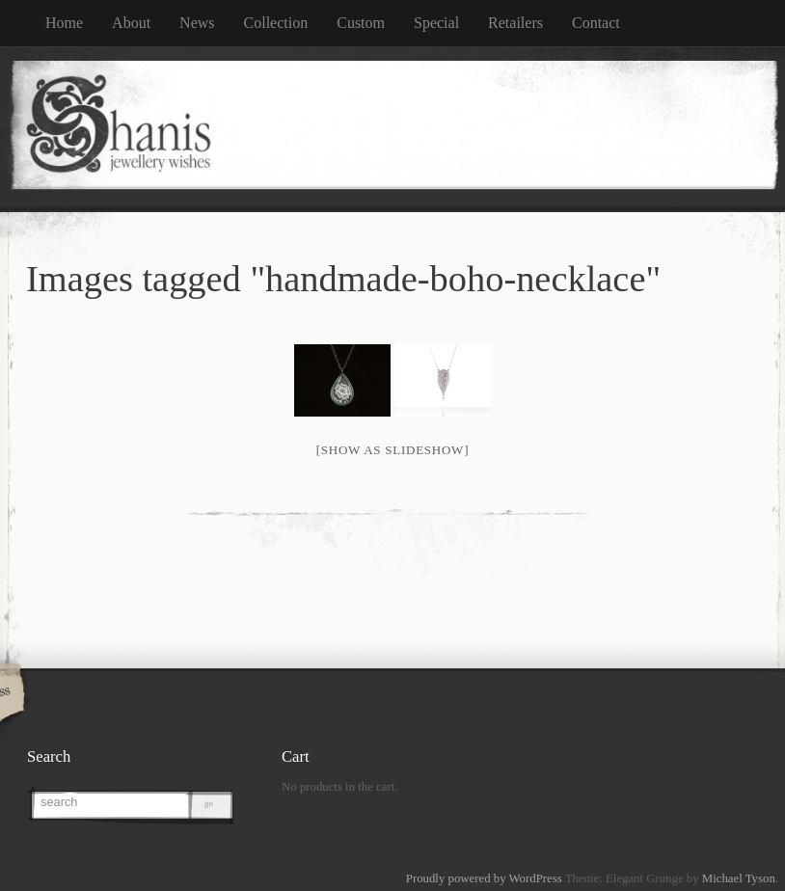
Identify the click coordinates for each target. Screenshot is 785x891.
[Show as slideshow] (392, 450)
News (196, 22)
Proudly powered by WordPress (484, 878)
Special (436, 22)
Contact (596, 22)
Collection (276, 22)
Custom (361, 22)
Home (64, 22)
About (131, 22)
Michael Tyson (738, 878)
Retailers (515, 22)
